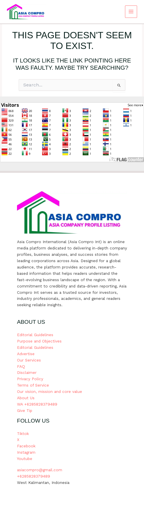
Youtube (24, 458)
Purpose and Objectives (39, 341)
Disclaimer (27, 372)
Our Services (29, 360)
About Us (26, 397)
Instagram (26, 452)
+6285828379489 (33, 476)
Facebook (26, 446)
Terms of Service (33, 385)
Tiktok (23, 433)
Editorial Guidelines (35, 334)
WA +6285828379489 (37, 404)
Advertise (26, 353)
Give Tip (24, 410)
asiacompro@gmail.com (39, 470)
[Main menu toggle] (131, 11)
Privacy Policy (30, 378)
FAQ (21, 366)
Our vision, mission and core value (49, 391)
